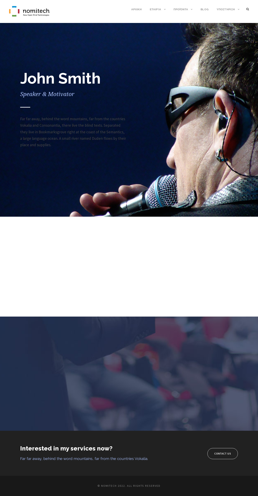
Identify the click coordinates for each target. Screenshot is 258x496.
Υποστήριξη (226, 9)
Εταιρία (155, 9)
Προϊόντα (181, 9)
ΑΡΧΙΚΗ (136, 9)
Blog (205, 9)
